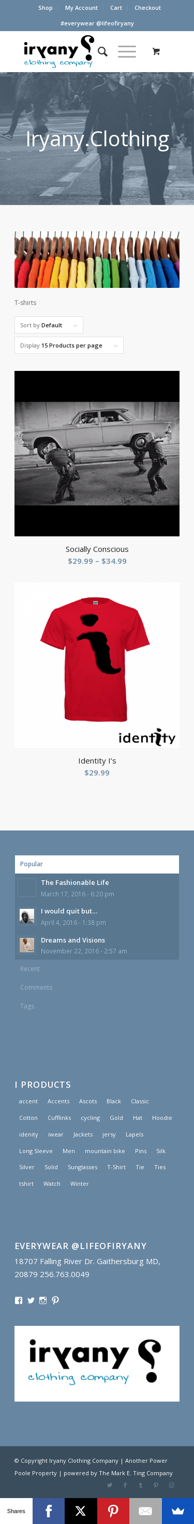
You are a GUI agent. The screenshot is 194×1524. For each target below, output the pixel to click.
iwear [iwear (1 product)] (56, 1134)
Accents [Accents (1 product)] (58, 1101)
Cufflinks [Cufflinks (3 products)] (59, 1117)
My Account (81, 7)
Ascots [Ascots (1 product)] (88, 1101)
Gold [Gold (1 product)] (116, 1117)
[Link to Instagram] (172, 1485)
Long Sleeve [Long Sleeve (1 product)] (36, 1151)
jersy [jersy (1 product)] (109, 1134)
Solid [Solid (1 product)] (51, 1167)
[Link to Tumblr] (140, 1485)
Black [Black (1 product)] (114, 1101)
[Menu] (122, 51)
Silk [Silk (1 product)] (161, 1151)
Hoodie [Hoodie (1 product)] (162, 1117)
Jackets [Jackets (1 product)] (83, 1134)
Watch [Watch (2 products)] (52, 1183)
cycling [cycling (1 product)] (90, 1117)
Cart (116, 7)
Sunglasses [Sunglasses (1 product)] (82, 1167)
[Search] (97, 51)
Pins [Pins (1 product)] (140, 1151)
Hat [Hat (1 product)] (137, 1117)
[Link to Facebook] (125, 1485)
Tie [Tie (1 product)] (140, 1167)
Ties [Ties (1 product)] (160, 1167)
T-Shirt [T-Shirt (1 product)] (116, 1167)
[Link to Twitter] (109, 1485)
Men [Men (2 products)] (69, 1151)
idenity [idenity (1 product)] (28, 1134)
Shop (45, 7)
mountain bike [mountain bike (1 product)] (105, 1151)
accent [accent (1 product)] (28, 1101)
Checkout (148, 7)
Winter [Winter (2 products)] (79, 1183)
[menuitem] (45, 7)
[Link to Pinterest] (156, 1485)
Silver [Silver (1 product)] (27, 1167)
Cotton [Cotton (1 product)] (28, 1117)
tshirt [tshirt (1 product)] (26, 1183)
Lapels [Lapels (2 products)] (134, 1134)
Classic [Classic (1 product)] (140, 1101)
